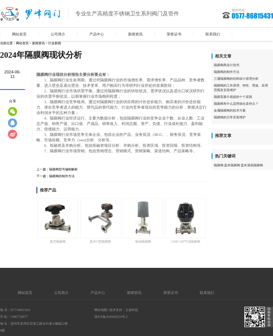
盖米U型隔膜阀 (100, 241)
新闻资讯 (135, 34)
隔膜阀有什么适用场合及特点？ (236, 103)
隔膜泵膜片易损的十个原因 (233, 97)
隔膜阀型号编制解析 (63, 169)
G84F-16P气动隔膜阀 (185, 241)
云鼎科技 (131, 310)
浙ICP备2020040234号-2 (110, 317)
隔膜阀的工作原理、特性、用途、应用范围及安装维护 (241, 88)
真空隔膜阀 (58, 241)
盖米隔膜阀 (232, 165)
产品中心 (96, 34)
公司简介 (58, 34)
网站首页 (19, 34)
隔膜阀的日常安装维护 (230, 117)
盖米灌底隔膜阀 (252, 165)
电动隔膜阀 (143, 241)
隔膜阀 (218, 165)
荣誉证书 (174, 34)
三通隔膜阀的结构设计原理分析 (236, 78)
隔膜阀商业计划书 (226, 65)
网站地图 (100, 310)
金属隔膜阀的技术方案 (230, 110)
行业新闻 (54, 43)
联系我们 (212, 34)
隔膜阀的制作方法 (62, 176)
